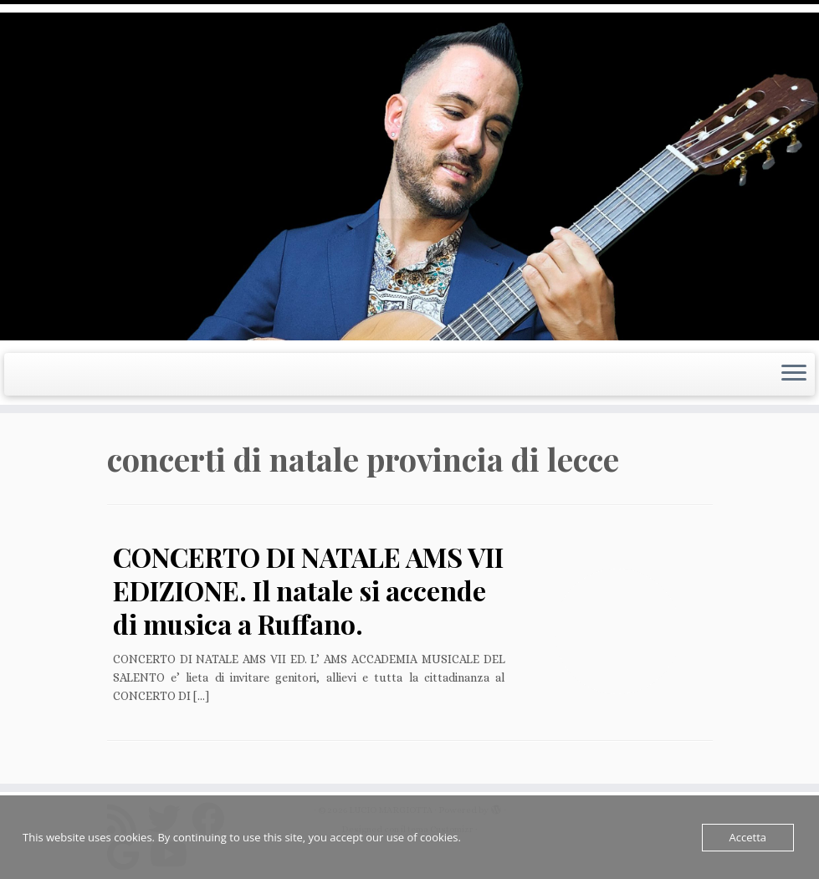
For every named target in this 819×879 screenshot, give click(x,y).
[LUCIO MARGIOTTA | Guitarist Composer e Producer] (409, 176)
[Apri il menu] (793, 374)
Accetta (747, 837)
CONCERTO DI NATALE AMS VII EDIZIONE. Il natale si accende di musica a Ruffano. (308, 590)
